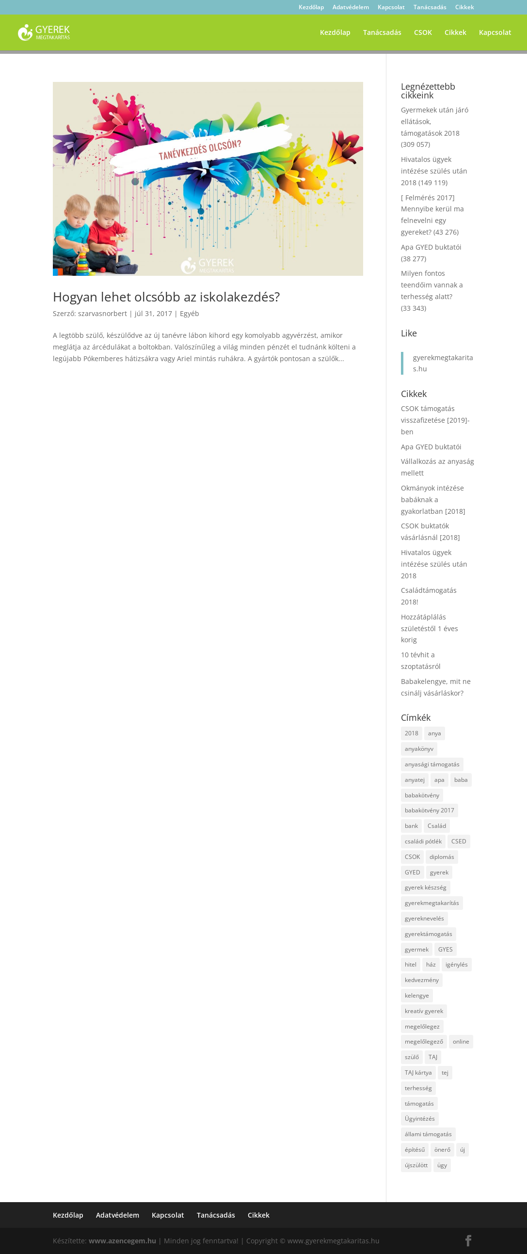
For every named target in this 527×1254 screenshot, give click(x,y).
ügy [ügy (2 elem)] (442, 1165)
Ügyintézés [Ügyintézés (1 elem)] (420, 1118)
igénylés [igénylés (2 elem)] (457, 964)
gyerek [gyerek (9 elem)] (439, 872)
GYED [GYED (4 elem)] (412, 872)
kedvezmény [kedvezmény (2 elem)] (422, 980)
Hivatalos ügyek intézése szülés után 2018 (434, 171)
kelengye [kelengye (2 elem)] (417, 995)
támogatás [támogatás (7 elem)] (419, 1103)
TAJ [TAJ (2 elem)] (433, 1057)
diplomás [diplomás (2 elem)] (442, 857)
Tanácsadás (430, 7)
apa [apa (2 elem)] (439, 780)
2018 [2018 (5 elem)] (411, 733)
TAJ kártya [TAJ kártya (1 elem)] (418, 1072)
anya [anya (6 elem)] (434, 733)
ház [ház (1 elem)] (431, 964)
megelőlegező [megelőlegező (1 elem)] (424, 1041)
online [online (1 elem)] (461, 1041)
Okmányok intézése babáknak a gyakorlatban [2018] (433, 499)
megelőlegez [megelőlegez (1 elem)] (422, 1026)
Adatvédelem (351, 7)
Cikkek (464, 7)
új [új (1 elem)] (462, 1149)
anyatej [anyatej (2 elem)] (415, 780)
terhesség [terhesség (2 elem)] (418, 1088)
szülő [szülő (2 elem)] (412, 1057)
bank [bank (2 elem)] (411, 826)
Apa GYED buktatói (431, 247)
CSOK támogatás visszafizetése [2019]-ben (435, 420)
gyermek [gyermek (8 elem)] (417, 949)
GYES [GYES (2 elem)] (445, 949)
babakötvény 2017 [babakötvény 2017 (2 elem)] (429, 810)
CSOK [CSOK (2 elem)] (412, 857)
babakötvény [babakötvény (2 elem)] (422, 795)
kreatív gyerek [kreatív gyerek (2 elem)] (424, 1011)
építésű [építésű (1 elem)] (415, 1149)
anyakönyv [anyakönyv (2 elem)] (419, 749)
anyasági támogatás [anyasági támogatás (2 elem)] (432, 764)
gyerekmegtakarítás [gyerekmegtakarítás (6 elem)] (432, 903)
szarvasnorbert (102, 313)
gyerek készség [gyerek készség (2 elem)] (426, 887)
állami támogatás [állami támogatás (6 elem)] (428, 1134)
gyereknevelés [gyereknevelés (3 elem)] (424, 918)
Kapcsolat (391, 7)
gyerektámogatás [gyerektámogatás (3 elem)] (428, 934)
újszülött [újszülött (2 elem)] (416, 1165)
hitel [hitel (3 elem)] (410, 964)
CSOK (423, 33)
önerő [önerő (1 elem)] (442, 1149)
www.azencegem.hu (122, 1240)
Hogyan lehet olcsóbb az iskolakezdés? (166, 296)
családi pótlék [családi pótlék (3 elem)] (423, 841)
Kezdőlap (311, 7)
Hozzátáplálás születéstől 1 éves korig (429, 628)
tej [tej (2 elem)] (445, 1072)
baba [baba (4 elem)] (461, 780)
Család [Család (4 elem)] (437, 826)
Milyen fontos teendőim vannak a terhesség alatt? (432, 285)
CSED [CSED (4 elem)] (458, 841)
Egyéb (189, 313)
